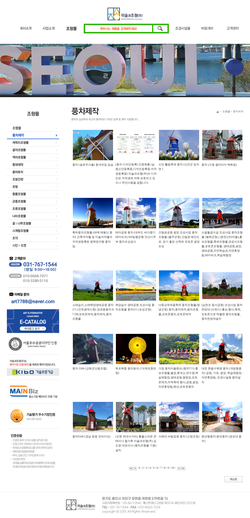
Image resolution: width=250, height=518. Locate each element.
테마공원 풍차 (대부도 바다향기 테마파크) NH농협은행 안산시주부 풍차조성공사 (135, 237)
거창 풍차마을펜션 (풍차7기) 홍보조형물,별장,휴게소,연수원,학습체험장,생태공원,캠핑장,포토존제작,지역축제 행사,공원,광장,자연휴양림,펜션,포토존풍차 (178, 377)
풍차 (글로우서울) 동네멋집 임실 (92, 164)
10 (173, 467)
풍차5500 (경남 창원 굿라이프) (91, 436)
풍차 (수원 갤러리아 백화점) (219, 164)
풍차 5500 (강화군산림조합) (89, 368)
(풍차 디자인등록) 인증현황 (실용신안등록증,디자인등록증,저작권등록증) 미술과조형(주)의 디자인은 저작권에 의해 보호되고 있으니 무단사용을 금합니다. (136, 173)
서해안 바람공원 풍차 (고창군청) (178, 436)
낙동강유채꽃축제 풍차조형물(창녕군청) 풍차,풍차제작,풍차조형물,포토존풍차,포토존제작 (179, 309)
